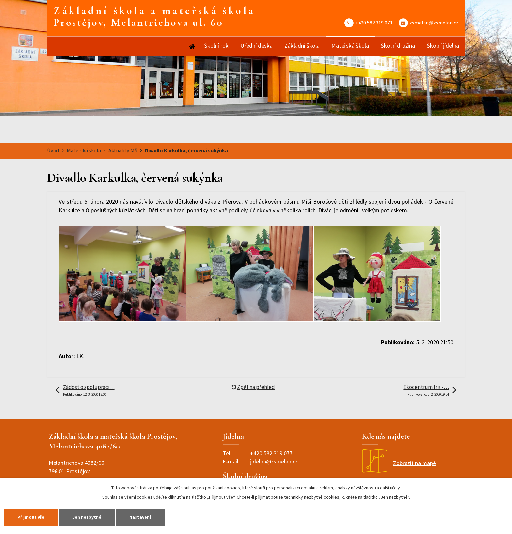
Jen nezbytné (86, 517)
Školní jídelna (443, 45)
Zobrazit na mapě (399, 463)
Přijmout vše (30, 517)
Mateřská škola (350, 45)
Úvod (191, 46)
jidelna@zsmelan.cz (274, 461)
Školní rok (216, 45)
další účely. (390, 488)
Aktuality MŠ (122, 150)
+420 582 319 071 (373, 22)
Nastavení (140, 517)
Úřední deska (256, 45)
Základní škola (302, 45)
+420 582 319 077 (271, 453)
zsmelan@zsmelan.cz (433, 22)
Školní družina (398, 45)
